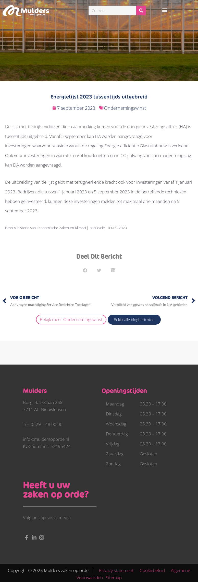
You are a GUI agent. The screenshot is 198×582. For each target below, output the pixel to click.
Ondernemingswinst (125, 108)
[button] (165, 10)
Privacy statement (119, 570)
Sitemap (114, 577)
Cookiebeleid (155, 570)
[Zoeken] (141, 10)
